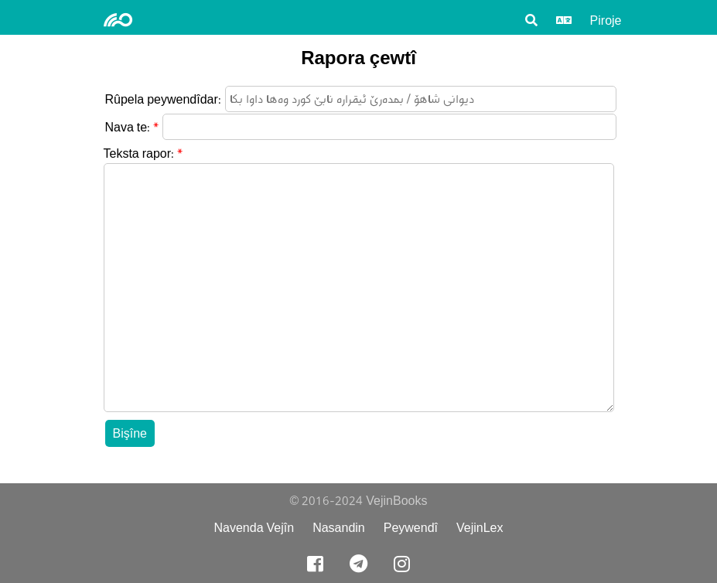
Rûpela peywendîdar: (163, 99)
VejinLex (480, 527)
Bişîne (130, 433)
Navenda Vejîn (253, 527)
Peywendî (411, 527)
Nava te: (128, 127)
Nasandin (338, 527)
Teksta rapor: (139, 153)
